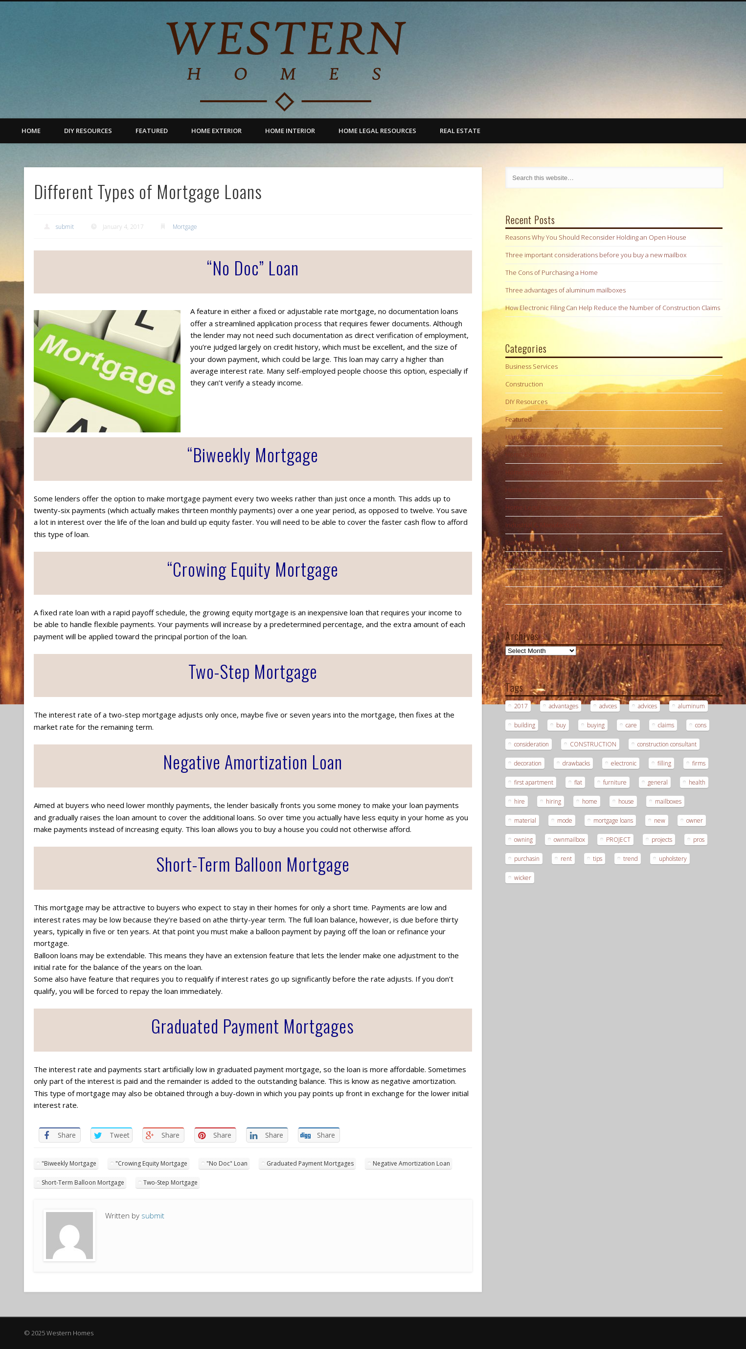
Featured (152, 130)
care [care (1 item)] (631, 725)
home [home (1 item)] (589, 801)
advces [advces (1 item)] (608, 706)
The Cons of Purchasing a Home (551, 272)
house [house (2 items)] (626, 801)
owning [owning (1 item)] (523, 839)
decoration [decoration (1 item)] (528, 763)
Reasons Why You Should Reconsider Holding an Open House (595, 237)
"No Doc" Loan (227, 1163)
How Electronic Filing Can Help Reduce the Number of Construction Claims (612, 307)
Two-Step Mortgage (170, 1182)
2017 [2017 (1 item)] (521, 706)
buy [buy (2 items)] (561, 725)
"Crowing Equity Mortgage (151, 1163)
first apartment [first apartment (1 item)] (533, 782)
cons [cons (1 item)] (700, 725)
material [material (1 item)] (525, 820)
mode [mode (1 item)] (564, 820)
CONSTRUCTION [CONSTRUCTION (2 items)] (593, 744)
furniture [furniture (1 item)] (615, 782)
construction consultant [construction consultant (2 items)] (667, 744)
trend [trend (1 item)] (630, 858)
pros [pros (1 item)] (698, 839)
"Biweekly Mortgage (69, 1163)
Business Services (531, 366)
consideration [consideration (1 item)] (531, 744)
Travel (514, 595)
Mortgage (185, 227)
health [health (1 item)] (697, 782)
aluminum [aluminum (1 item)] (691, 706)
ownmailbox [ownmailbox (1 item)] (569, 839)
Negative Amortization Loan (411, 1163)
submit (65, 227)
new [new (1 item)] (659, 820)
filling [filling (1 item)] (664, 763)
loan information (529, 542)
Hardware (519, 436)
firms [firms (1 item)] (698, 763)
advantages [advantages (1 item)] (563, 706)
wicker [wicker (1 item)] (522, 878)
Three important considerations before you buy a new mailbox (595, 254)
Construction (524, 384)
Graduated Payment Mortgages (310, 1163)
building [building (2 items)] (524, 725)
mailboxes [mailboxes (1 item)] (668, 801)
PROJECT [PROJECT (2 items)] (618, 839)
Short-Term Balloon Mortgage (83, 1182)
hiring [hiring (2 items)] (553, 801)
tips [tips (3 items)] (597, 858)
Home (31, 130)
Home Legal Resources (377, 130)
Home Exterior (216, 130)
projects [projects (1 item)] (662, 839)
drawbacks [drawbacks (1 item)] (576, 763)
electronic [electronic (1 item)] (623, 763)
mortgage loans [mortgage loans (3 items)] (613, 820)
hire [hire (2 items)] (519, 801)
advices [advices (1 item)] (647, 706)
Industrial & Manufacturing (543, 524)
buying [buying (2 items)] (596, 725)
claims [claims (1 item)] (666, 725)
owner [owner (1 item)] (694, 820)
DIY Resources (88, 130)
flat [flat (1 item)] (578, 782)
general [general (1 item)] (658, 782)
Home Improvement (534, 472)
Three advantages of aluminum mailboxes (565, 290)
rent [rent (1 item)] (566, 858)
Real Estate (460, 130)
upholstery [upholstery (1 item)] (673, 858)
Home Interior (290, 130)
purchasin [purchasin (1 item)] (527, 858)
